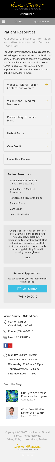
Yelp (10, 345)
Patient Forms (17, 203)
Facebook (6, 345)
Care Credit (16, 208)
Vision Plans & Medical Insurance (22, 191)
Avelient (43, 439)
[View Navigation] (4, 21)
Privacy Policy (14, 439)
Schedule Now (27, 288)
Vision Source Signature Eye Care (27, 446)
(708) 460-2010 (20, 331)
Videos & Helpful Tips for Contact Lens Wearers (23, 182)
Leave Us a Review (20, 214)
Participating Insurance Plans (26, 197)
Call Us (18, 21)
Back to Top (27, 455)
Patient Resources (19, 174)
